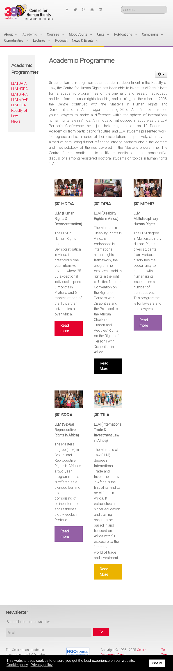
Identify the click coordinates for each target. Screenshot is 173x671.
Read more (64, 328)
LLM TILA (18, 105)
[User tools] (161, 74)
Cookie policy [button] (17, 665)
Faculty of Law (19, 113)
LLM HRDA (19, 89)
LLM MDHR (19, 100)
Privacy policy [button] (42, 665)
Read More (104, 366)
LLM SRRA (19, 94)
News (15, 121)
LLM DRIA (19, 83)
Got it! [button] (157, 663)
